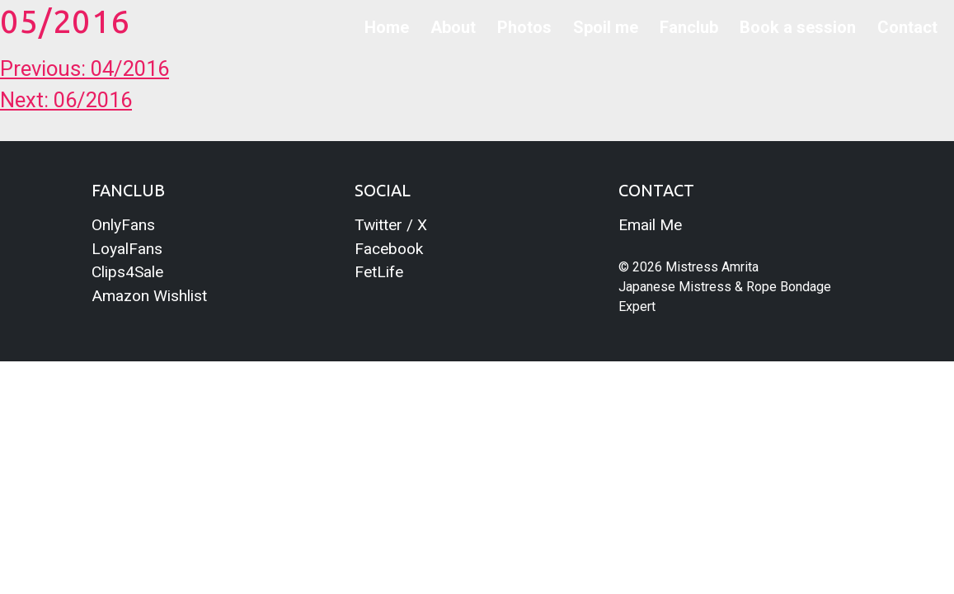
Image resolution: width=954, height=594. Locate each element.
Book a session (798, 27)
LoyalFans (127, 248)
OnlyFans (123, 224)
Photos (524, 27)
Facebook (389, 248)
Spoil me (605, 27)
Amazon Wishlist (149, 295)
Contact (907, 27)
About (453, 27)
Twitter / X (391, 224)
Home (386, 27)
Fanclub (689, 27)
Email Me (650, 224)
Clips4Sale (127, 271)
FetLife (379, 271)
